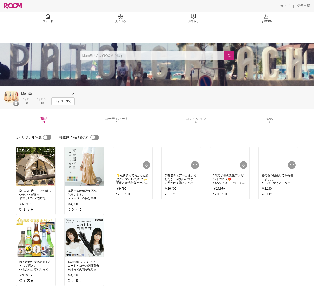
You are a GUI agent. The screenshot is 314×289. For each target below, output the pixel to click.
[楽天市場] (303, 6)
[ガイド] (285, 6)
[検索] (229, 55)
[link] (35, 166)
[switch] (47, 137)
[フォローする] (63, 101)
